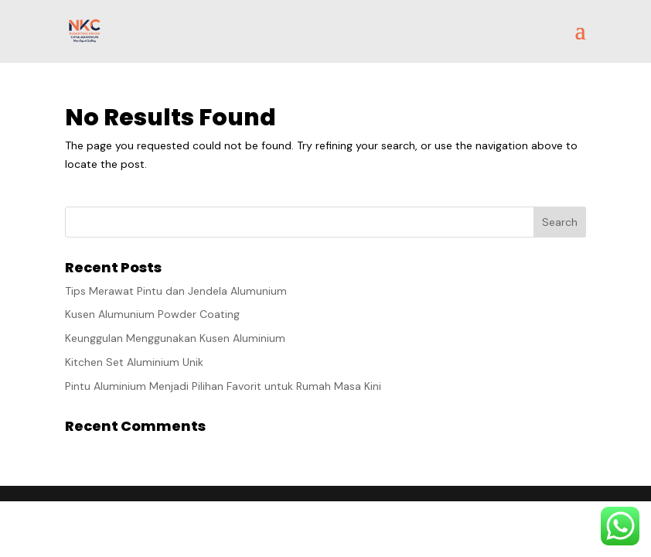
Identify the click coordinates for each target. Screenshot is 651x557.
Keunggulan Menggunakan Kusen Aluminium (175, 338)
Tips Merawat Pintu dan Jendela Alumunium (176, 291)
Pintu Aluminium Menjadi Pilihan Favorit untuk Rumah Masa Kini (223, 386)
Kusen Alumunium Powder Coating (152, 314)
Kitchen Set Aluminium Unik (134, 362)
